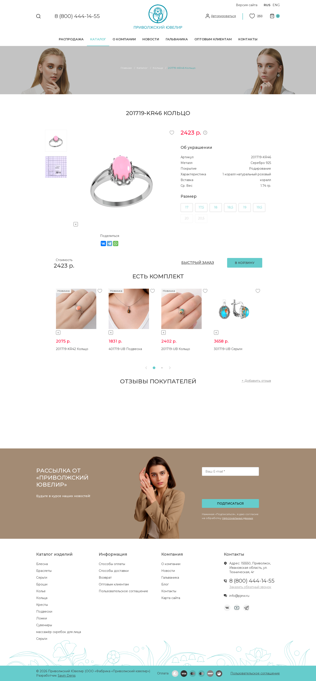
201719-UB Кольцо (175, 349)
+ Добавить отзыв (256, 381)
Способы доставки (114, 571)
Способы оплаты (112, 564)
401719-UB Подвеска (125, 349)
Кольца (41, 598)
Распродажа (71, 39)
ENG (276, 5)
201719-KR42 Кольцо (72, 349)
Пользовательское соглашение (123, 591)
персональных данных (237, 518)
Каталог (98, 39)
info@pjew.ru (239, 596)
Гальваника (177, 39)
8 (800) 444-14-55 (77, 16)
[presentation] (231, 489)
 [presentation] (170, 367)
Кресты (42, 605)
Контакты (247, 39)
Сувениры (44, 625)
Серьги (41, 578)
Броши (41, 584)
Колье (41, 591)
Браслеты (44, 571)
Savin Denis (66, 675)
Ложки (41, 618)
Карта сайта (170, 598)
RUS (267, 5)
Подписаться (230, 503)
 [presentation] (146, 367)
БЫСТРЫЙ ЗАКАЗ (197, 263)
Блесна (42, 564)
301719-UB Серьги (228, 349)
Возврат (105, 578)
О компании (124, 39)
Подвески (44, 611)
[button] (154, 367)
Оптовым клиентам (213, 39)
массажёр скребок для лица (58, 632)
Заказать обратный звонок (250, 587)
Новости (150, 39)
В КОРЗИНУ (245, 263)
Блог (165, 584)
